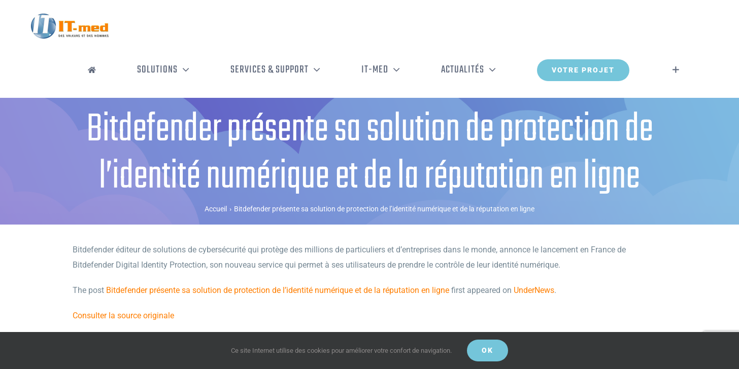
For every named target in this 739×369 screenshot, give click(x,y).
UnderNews (534, 290)
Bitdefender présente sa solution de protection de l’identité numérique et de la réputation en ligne (277, 290)
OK (487, 350)
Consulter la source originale (123, 315)
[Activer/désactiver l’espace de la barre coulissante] (675, 70)
